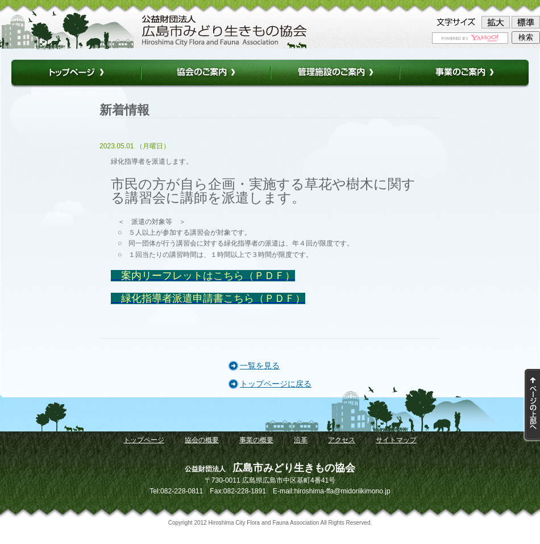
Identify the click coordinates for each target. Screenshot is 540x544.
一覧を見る (260, 365)
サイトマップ (396, 440)
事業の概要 (256, 440)
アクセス (341, 440)
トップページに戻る (275, 383)
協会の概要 (202, 440)
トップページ (143, 440)
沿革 (301, 440)
